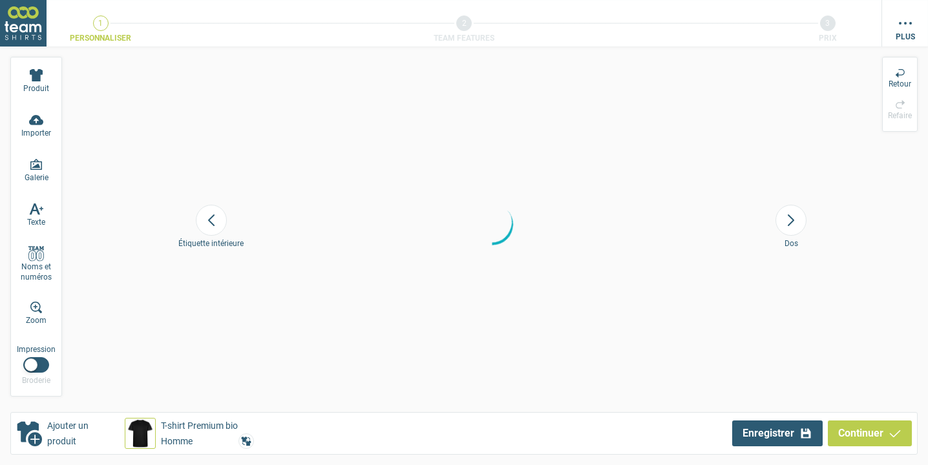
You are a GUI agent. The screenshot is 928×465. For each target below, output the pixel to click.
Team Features (464, 38)
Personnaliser (100, 38)
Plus (905, 36)
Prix (828, 38)
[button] (189, 433)
